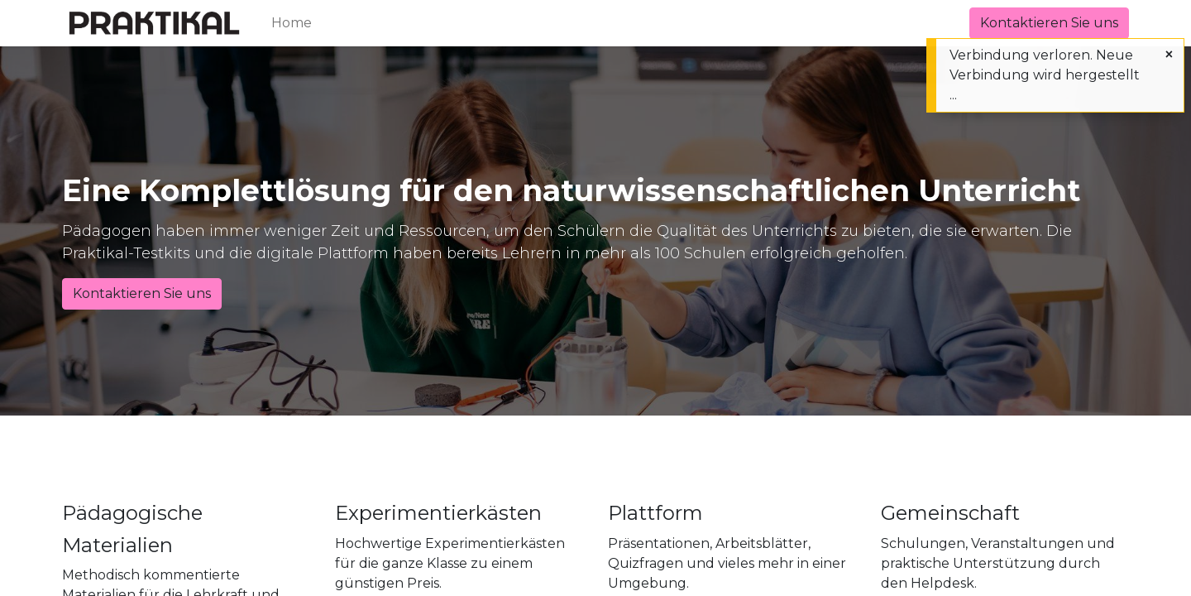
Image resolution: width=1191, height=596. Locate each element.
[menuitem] (291, 23)
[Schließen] (1169, 54)
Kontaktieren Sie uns (1049, 23)
